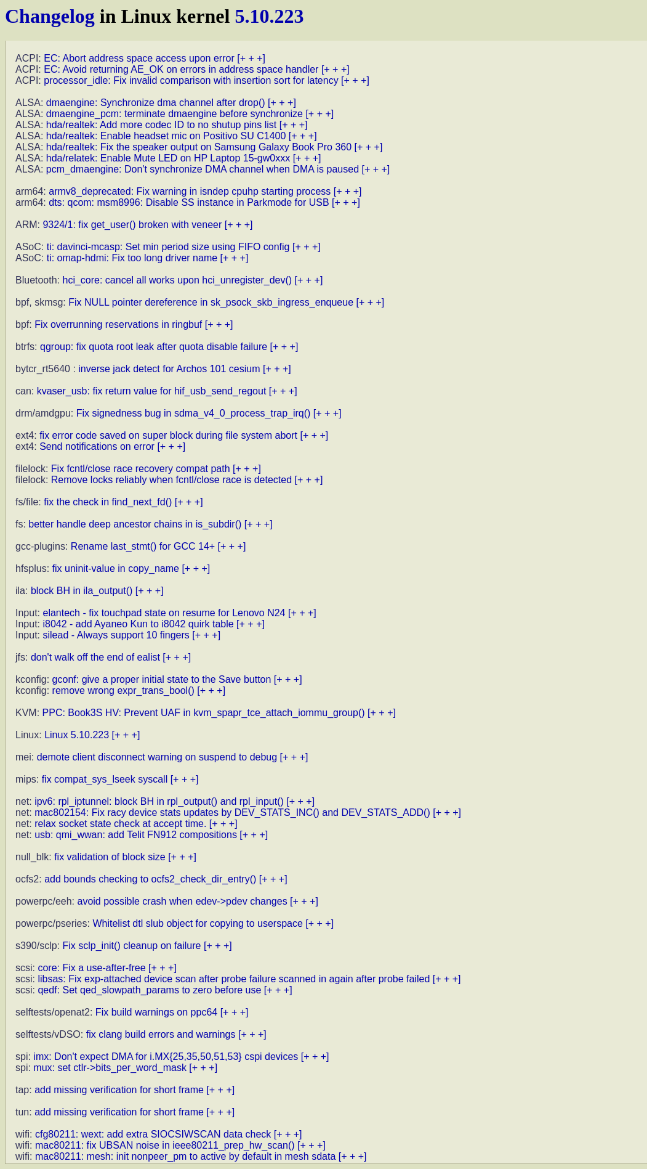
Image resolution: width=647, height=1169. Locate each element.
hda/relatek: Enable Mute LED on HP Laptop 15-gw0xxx (168, 158)
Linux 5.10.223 (76, 735)
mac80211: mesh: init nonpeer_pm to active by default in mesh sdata (185, 1156)
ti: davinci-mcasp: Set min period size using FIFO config (168, 247)
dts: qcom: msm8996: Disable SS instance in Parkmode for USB (189, 202)
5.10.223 (269, 16)
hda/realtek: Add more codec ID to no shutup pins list (161, 125)
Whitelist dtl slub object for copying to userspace (197, 923)
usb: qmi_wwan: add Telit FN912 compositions (135, 834)
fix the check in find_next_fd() (108, 502)
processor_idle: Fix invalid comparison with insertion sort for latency (191, 80)
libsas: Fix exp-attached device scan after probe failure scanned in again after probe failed (234, 979)
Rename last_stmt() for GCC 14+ (143, 546)
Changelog (50, 16)
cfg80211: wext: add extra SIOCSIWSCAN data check (153, 1134)
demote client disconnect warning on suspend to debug (157, 757)
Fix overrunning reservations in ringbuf (118, 324)
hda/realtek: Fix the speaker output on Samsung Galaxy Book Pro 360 (199, 147)
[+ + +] (251, 58)
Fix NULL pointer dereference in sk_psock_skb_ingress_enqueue (210, 302)
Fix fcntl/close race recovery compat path (140, 468)
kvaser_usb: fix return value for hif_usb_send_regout (152, 391)
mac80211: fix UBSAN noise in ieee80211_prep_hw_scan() (165, 1145)
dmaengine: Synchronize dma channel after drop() (155, 102)
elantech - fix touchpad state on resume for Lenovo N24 (163, 613)
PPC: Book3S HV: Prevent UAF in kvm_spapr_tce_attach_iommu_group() (203, 712)
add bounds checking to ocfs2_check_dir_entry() (150, 879)
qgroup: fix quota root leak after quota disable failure (153, 346)
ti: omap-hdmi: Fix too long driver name (132, 258)
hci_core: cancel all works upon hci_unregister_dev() (177, 280)
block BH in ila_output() (81, 590)
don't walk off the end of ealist (95, 657)
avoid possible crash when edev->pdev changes (182, 901)
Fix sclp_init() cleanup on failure (131, 945)
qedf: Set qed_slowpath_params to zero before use (149, 990)
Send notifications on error (97, 446)
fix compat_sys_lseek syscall (105, 779)
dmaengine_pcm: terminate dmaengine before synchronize (174, 113)
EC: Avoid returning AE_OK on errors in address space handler (181, 69)
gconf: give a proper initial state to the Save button (161, 679)
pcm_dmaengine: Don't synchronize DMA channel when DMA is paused (202, 169)
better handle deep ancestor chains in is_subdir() (134, 524)
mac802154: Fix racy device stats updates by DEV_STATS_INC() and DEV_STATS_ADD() (232, 812)
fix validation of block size (110, 857)
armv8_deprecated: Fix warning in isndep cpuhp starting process (190, 191)
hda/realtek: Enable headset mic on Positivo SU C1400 (166, 136)
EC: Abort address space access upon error (139, 58)
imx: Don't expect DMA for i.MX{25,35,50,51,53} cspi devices (165, 1056)
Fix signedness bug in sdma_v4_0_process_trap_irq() (193, 413)
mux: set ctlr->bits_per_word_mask (110, 1067)
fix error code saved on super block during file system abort (168, 435)
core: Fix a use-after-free (91, 968)
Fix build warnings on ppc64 (156, 1012)
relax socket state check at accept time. (120, 823)
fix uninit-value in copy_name (115, 568)
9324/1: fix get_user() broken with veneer (132, 224)
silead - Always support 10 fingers (115, 635)
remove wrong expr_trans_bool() (123, 690)
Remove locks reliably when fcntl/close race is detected (171, 480)
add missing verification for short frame (119, 1090)
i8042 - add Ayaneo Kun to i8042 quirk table (137, 624)
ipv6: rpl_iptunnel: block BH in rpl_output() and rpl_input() (159, 801)
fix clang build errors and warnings (161, 1034)
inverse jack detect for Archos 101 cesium (169, 369)
